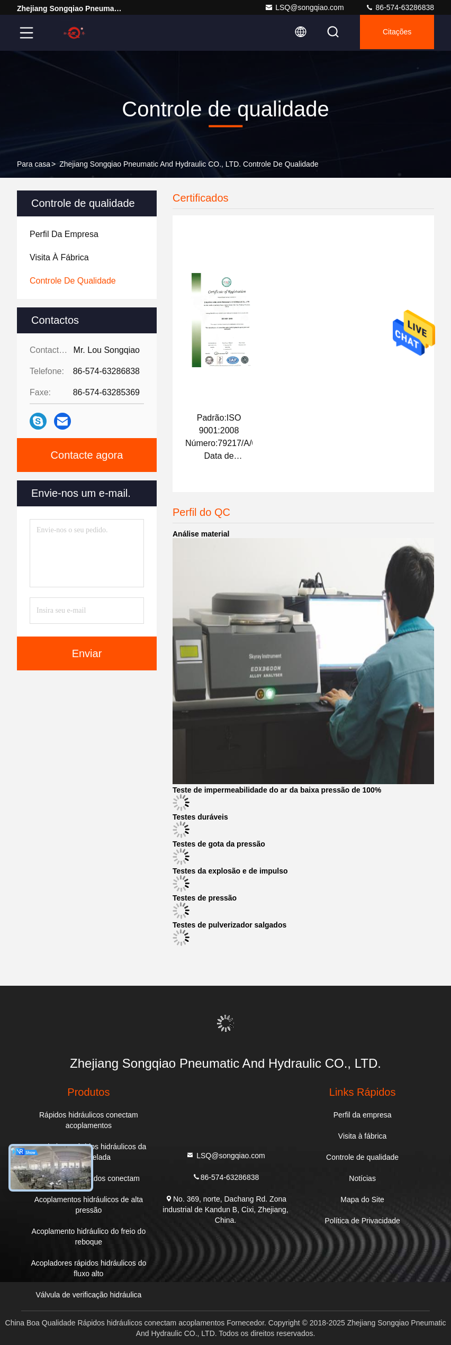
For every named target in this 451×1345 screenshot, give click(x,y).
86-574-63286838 (399, 7)
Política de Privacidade (362, 1220)
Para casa (33, 164)
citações (394, 33)
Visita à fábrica (362, 1136)
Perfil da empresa (362, 1115)
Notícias (362, 1178)
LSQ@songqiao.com (304, 7)
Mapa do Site (362, 1199)
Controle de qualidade (362, 1157)
